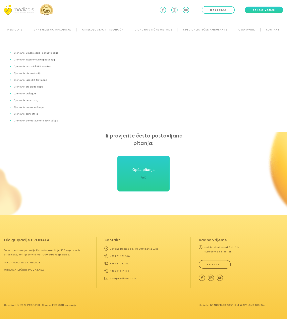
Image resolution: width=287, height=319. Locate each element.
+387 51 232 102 (117, 263)
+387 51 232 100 (117, 256)
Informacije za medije (22, 262)
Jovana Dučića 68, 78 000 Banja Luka (131, 248)
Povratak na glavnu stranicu (143, 106)
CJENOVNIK (246, 29)
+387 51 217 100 (116, 271)
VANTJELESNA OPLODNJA (52, 29)
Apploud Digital (254, 305)
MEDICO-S (15, 29)
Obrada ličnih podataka (24, 269)
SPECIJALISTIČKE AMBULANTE (205, 29)
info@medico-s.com (120, 278)
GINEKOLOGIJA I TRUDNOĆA (103, 29)
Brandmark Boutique (225, 305)
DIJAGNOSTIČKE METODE (153, 29)
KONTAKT (273, 29)
